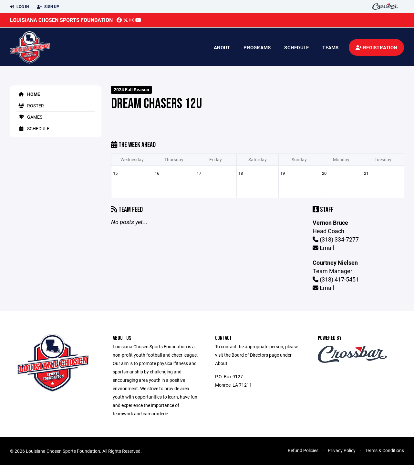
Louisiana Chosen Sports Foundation (61, 19)
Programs (257, 47)
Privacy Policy (342, 450)
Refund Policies (303, 450)
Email (323, 248)
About (222, 47)
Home (28, 94)
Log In (19, 7)
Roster (30, 106)
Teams (330, 47)
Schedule (296, 47)
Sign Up (48, 7)
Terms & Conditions (384, 450)
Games (29, 117)
